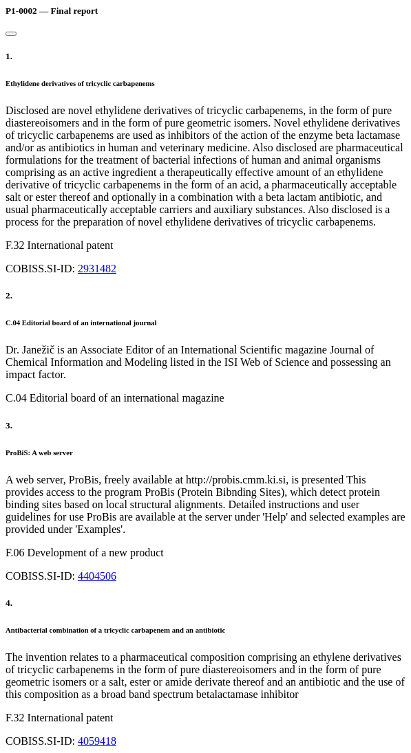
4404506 (97, 576)
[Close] (11, 34)
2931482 (97, 268)
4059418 (97, 741)
